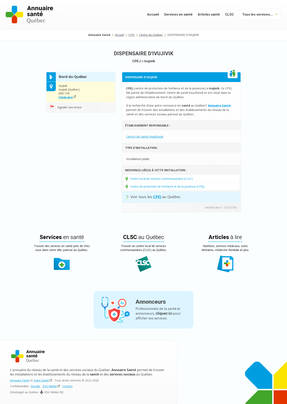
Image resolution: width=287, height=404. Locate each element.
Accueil (153, 14)
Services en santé (178, 14)
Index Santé (41, 380)
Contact (67, 386)
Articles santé (209, 14)
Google (35, 386)
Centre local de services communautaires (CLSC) (161, 179)
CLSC (229, 14)
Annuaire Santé (19, 380)
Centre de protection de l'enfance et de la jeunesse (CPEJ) (167, 186)
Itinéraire (66, 97)
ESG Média (50, 386)
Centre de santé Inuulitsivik (144, 136)
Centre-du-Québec (151, 35)
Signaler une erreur (69, 107)
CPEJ (132, 35)
